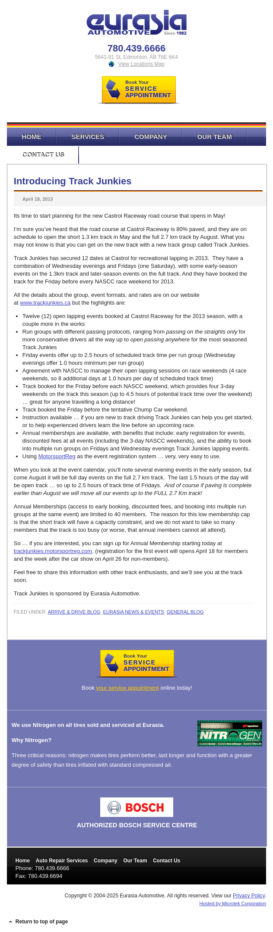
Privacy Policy (249, 896)
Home (31, 136)
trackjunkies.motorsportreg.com (53, 551)
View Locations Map (141, 64)
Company (143, 136)
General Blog (185, 611)
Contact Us (35, 154)
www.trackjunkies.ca (45, 302)
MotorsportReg (57, 456)
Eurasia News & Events (133, 611)
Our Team (207, 136)
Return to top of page (42, 922)
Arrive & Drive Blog (74, 611)
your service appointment (127, 688)
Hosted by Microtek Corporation (233, 903)
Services (81, 136)
